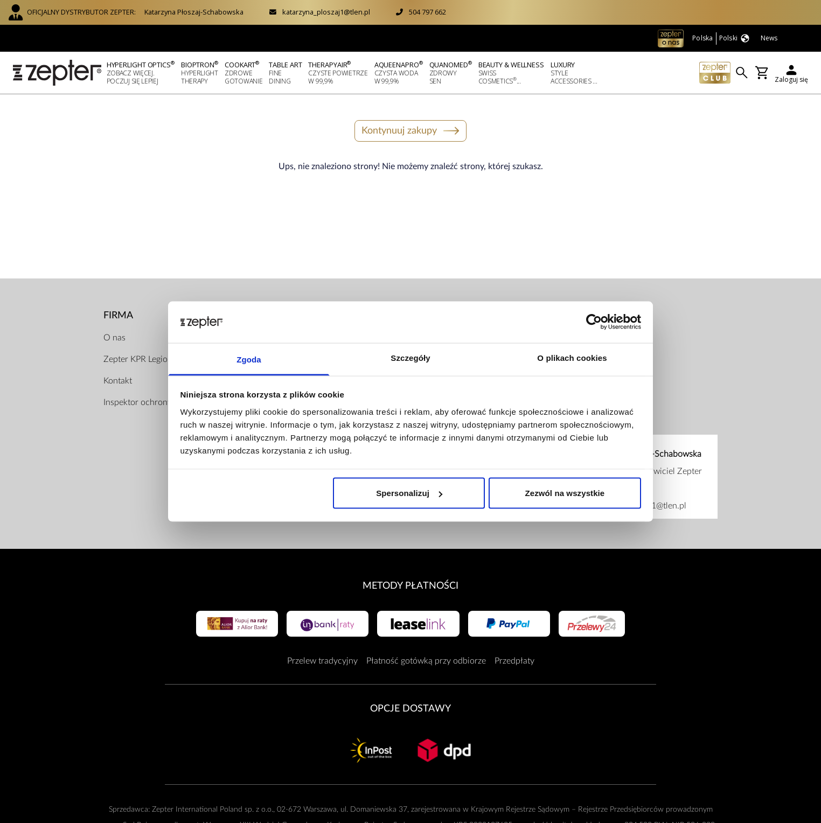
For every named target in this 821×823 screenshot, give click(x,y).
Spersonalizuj (409, 493)
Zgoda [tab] (248, 359)
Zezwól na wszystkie (565, 493)
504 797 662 (427, 12)
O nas (114, 337)
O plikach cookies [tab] (572, 357)
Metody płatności (410, 585)
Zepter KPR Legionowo (146, 359)
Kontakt (117, 380)
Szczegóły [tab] (410, 357)
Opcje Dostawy (410, 708)
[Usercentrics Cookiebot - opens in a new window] (594, 322)
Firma (118, 315)
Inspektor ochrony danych (152, 402)
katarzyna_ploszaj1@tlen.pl (326, 12)
